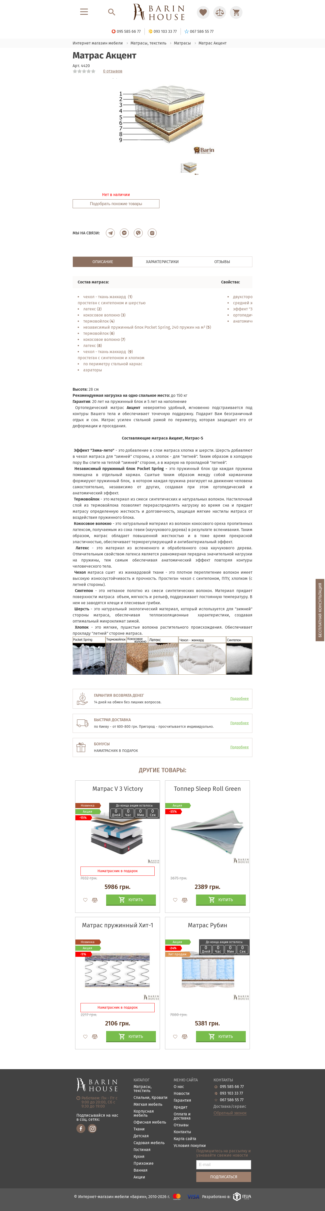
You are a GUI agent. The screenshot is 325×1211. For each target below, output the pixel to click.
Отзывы (181, 1125)
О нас (179, 1087)
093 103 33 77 (231, 1093)
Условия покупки (190, 1146)
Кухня (139, 1157)
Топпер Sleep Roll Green (207, 788)
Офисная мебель (150, 1122)
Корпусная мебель (144, 1113)
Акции (139, 1177)
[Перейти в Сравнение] (219, 12)
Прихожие (144, 1163)
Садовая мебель (149, 1143)
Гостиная (142, 1150)
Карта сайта (185, 1139)
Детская (141, 1136)
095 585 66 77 (232, 1087)
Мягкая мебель (148, 1104)
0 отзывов (112, 71)
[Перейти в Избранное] (203, 12)
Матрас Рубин (207, 925)
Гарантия (182, 1100)
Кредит (180, 1107)
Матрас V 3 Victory (117, 788)
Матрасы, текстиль (143, 1089)
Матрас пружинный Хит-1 (117, 925)
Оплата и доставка (182, 1116)
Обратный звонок (230, 1113)
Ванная (141, 1170)
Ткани (139, 1129)
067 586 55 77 (231, 1100)
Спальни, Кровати (151, 1098)
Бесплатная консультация (320, 610)
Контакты (182, 1132)
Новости (182, 1094)
